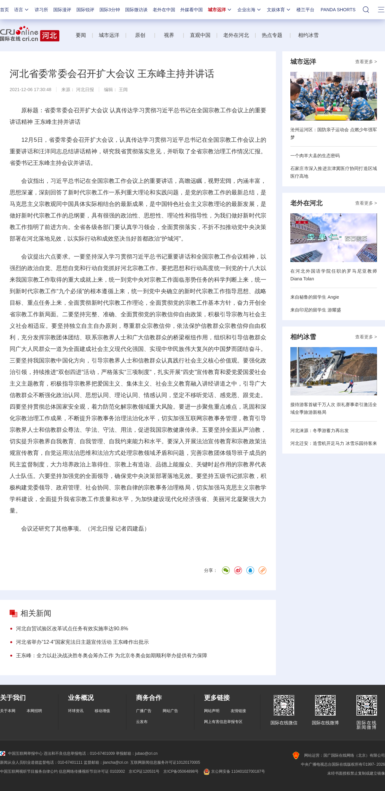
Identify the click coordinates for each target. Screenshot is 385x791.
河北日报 (85, 89)
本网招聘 (34, 711)
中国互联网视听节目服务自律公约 (29, 771)
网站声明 (211, 711)
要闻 (81, 35)
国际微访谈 (136, 9)
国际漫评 (62, 9)
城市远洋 (220, 9)
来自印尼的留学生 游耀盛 (315, 309)
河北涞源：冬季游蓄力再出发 (319, 430)
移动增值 (102, 711)
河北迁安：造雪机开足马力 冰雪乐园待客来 (333, 443)
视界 (169, 35)
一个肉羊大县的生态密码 (315, 155)
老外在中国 (164, 9)
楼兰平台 (305, 9)
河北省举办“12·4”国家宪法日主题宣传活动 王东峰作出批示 (82, 642)
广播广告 (143, 711)
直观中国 (200, 35)
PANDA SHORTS (338, 9)
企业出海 (249, 9)
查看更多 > (366, 61)
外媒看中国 (191, 9)
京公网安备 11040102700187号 (233, 771)
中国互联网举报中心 (21, 753)
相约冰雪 (308, 35)
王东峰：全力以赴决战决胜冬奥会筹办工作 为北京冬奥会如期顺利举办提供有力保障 (111, 655)
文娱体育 (279, 9)
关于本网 (7, 711)
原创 (141, 35)
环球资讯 (75, 711)
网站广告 (170, 711)
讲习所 (41, 9)
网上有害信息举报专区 (223, 721)
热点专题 (272, 35)
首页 (4, 9)
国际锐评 (85, 9)
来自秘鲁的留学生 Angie (314, 297)
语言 (22, 9)
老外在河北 (236, 35)
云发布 (142, 721)
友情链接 (238, 711)
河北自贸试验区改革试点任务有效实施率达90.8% (72, 628)
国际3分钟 (109, 9)
